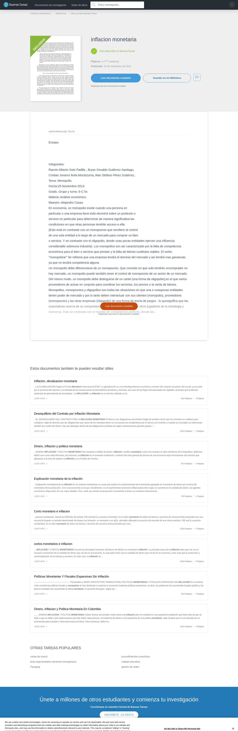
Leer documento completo (116, 78)
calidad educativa (130, 661)
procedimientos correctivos (135, 656)
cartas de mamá (38, 656)
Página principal (41, 14)
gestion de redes (130, 667)
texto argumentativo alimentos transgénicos (53, 661)
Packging (35, 667)
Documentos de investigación (50, 5)
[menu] (232, 5)
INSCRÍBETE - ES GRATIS (119, 715)
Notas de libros (79, 5)
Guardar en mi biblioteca (167, 78)
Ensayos (61, 14)
